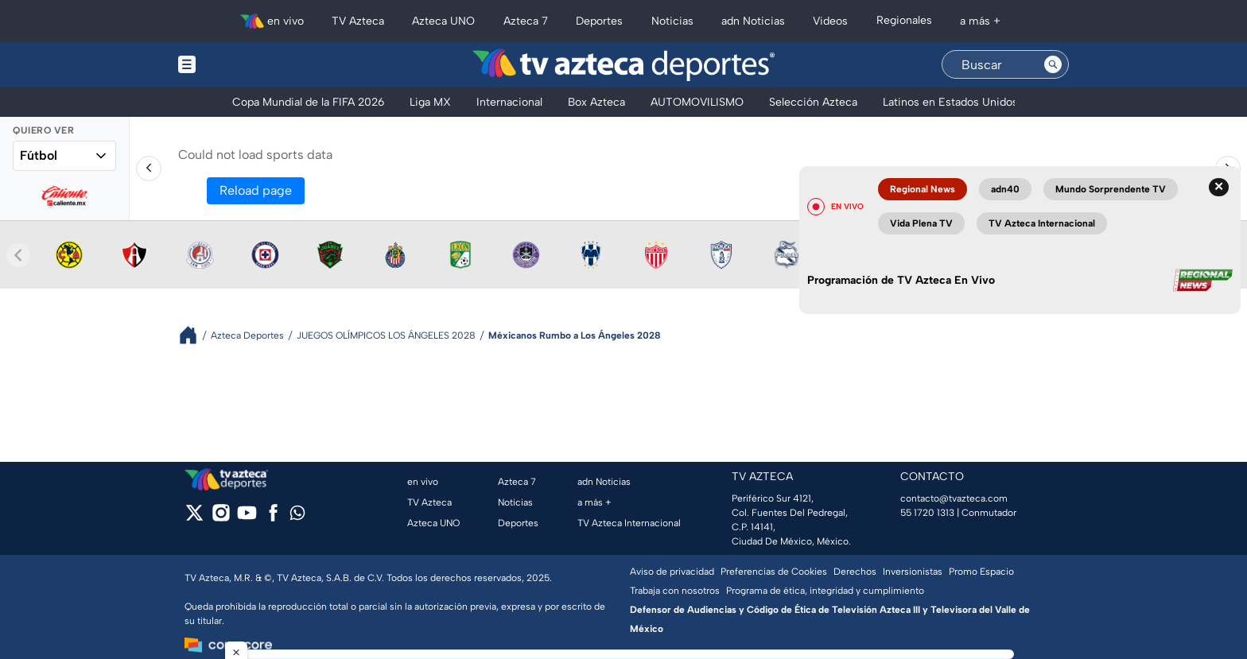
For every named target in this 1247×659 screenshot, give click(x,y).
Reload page (255, 190)
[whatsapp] (297, 516)
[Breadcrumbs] (194, 335)
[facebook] (273, 517)
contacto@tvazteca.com (954, 498)
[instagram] (221, 517)
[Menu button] (241, 64)
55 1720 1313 (927, 512)
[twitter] (194, 517)
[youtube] (247, 517)
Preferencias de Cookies (774, 571)
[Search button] (1053, 64)
